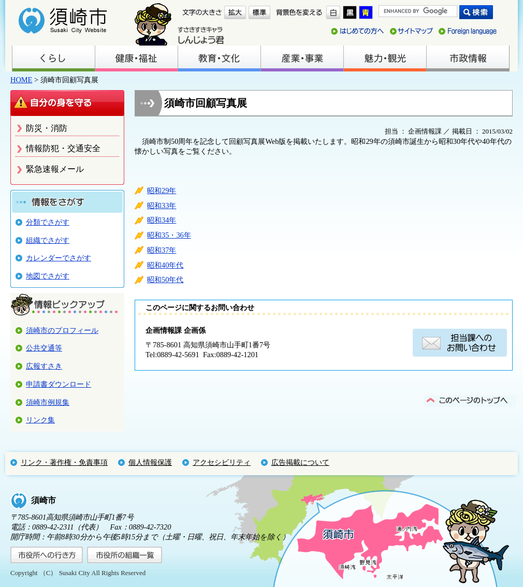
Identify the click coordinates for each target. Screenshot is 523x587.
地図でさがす (47, 276)
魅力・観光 (384, 58)
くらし (53, 58)
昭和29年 (161, 190)
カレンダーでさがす (58, 258)
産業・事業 (301, 58)
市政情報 (467, 58)
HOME (21, 80)
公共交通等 (44, 348)
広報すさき (44, 366)
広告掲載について (300, 462)
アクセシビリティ (222, 462)
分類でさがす (47, 222)
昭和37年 (161, 250)
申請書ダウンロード (58, 384)
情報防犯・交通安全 (63, 148)
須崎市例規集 (47, 402)
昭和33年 (161, 205)
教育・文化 (219, 58)
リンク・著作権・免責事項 (64, 462)
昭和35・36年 (169, 235)
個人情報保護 (150, 462)
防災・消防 (46, 128)
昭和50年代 (165, 279)
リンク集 (40, 420)
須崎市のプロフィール (62, 330)
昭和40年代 (165, 265)
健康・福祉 (136, 58)
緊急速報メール (55, 169)
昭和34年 (161, 220)
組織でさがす (47, 240)
